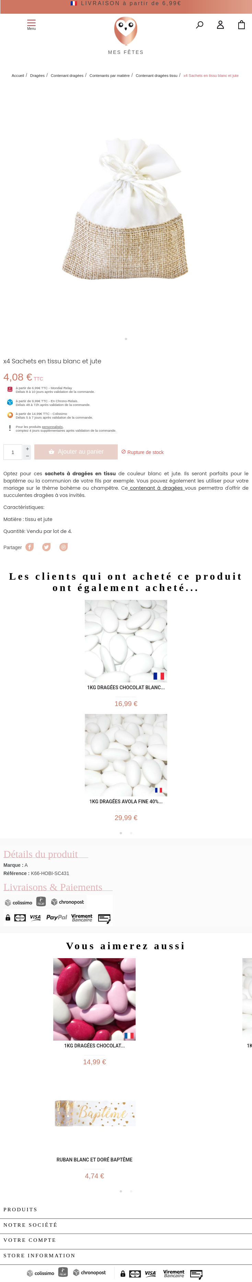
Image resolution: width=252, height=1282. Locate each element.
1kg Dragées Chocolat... (94, 1045)
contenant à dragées (156, 488)
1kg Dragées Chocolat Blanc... (126, 687)
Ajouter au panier (76, 451)
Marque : (13, 865)
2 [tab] (131, 833)
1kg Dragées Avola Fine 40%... (126, 801)
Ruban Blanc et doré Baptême (95, 1159)
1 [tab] (126, 339)
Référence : (16, 873)
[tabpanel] (126, 208)
